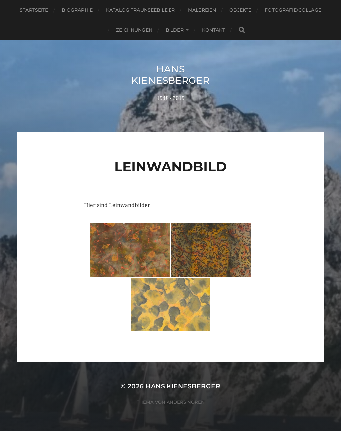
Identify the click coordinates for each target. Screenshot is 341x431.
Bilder (175, 30)
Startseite (34, 10)
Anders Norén (186, 402)
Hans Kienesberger (170, 74)
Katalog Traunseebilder (140, 10)
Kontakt (213, 30)
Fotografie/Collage (293, 10)
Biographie (77, 10)
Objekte (240, 10)
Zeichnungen (134, 30)
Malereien (202, 10)
